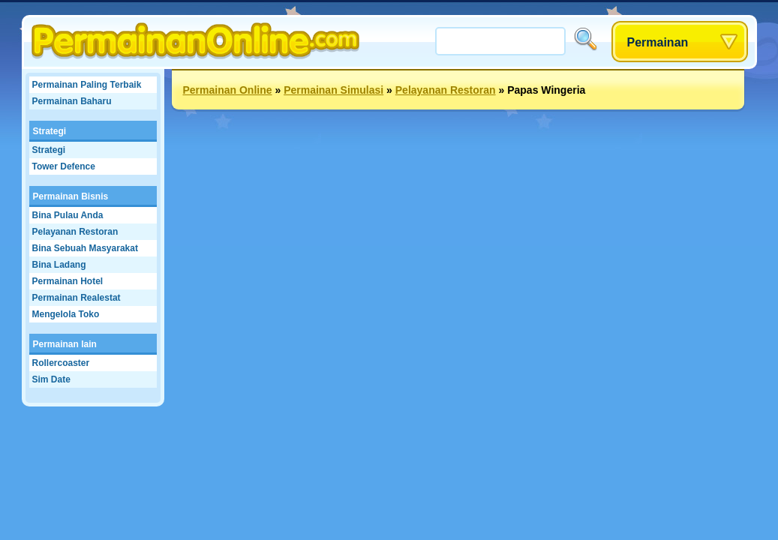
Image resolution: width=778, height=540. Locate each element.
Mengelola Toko (66, 314)
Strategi (50, 131)
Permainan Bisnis (71, 196)
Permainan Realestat (76, 297)
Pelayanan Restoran (75, 231)
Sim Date (51, 379)
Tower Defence (63, 166)
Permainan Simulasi (333, 90)
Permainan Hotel (68, 281)
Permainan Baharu (72, 101)
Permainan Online (227, 90)
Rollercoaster (61, 363)
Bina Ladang (59, 265)
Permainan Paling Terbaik (87, 85)
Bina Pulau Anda (68, 215)
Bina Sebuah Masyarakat (85, 248)
